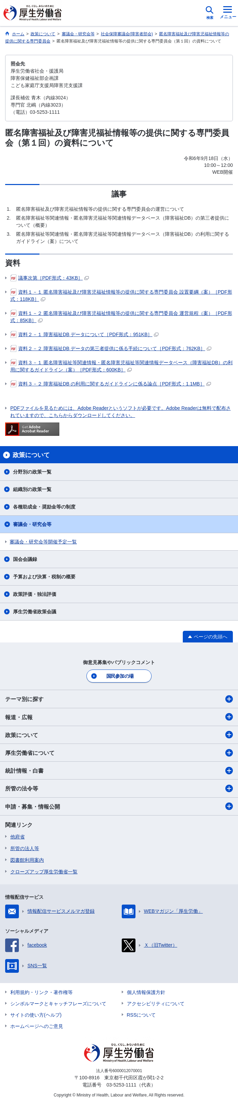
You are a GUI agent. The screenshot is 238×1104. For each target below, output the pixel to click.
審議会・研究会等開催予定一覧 (43, 541)
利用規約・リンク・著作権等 (41, 992)
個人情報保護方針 (146, 992)
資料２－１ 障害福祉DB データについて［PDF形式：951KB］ (84, 334)
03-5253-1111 (121, 1085)
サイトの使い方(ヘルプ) (35, 1015)
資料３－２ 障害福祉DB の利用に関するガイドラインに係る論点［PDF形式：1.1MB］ (110, 383)
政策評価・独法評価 (34, 594)
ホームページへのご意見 (36, 1026)
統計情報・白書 (119, 770)
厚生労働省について (119, 753)
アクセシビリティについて (156, 1003)
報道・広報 (119, 717)
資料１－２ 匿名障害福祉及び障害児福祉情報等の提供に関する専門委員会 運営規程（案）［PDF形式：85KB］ (121, 316)
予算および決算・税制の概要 (44, 576)
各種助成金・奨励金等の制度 (44, 507)
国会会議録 (25, 559)
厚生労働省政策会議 (34, 611)
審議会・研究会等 (32, 524)
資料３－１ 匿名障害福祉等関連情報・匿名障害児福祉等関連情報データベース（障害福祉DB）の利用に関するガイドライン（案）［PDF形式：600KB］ (121, 365)
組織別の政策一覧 (32, 489)
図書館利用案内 (27, 860)
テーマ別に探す (119, 699)
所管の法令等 (119, 788)
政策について (119, 734)
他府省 (17, 836)
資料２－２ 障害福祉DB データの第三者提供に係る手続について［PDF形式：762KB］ (110, 348)
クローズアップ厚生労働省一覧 (44, 871)
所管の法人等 (24, 848)
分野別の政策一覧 (32, 472)
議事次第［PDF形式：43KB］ (49, 277)
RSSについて (141, 1015)
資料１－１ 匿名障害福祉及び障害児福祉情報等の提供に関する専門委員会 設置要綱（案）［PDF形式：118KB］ (121, 295)
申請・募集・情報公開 (119, 806)
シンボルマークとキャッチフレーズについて (58, 1003)
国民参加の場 (120, 676)
